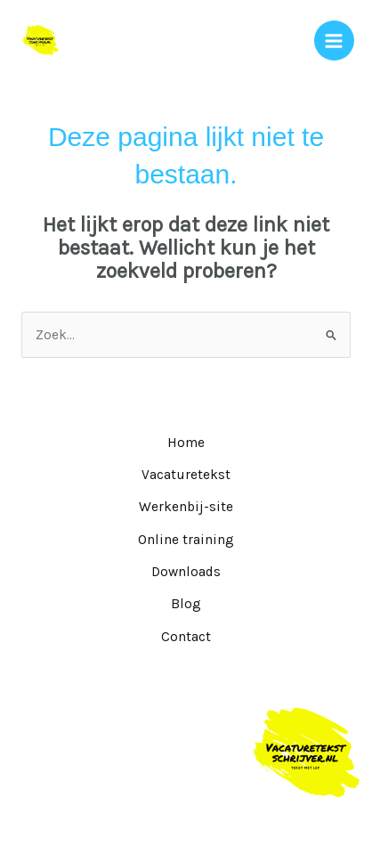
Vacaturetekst (186, 475)
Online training (186, 540)
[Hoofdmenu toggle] (334, 40)
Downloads (186, 572)
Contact (186, 637)
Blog (186, 604)
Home (186, 443)
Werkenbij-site (186, 507)
